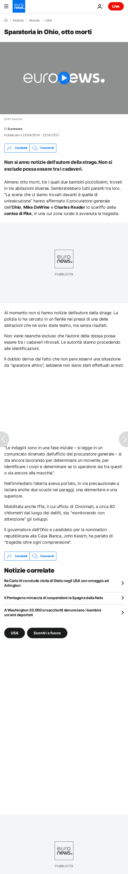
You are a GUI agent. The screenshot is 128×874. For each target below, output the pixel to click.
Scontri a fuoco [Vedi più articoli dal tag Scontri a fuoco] (47, 633)
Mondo (34, 20)
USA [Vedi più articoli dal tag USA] (14, 633)
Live (116, 6)
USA (48, 20)
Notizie (18, 20)
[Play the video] (64, 78)
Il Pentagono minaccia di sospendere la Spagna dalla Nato (53, 597)
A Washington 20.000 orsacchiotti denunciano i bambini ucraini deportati (52, 612)
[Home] (5, 20)
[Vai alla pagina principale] (19, 6)
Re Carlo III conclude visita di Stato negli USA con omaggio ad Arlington (56, 583)
